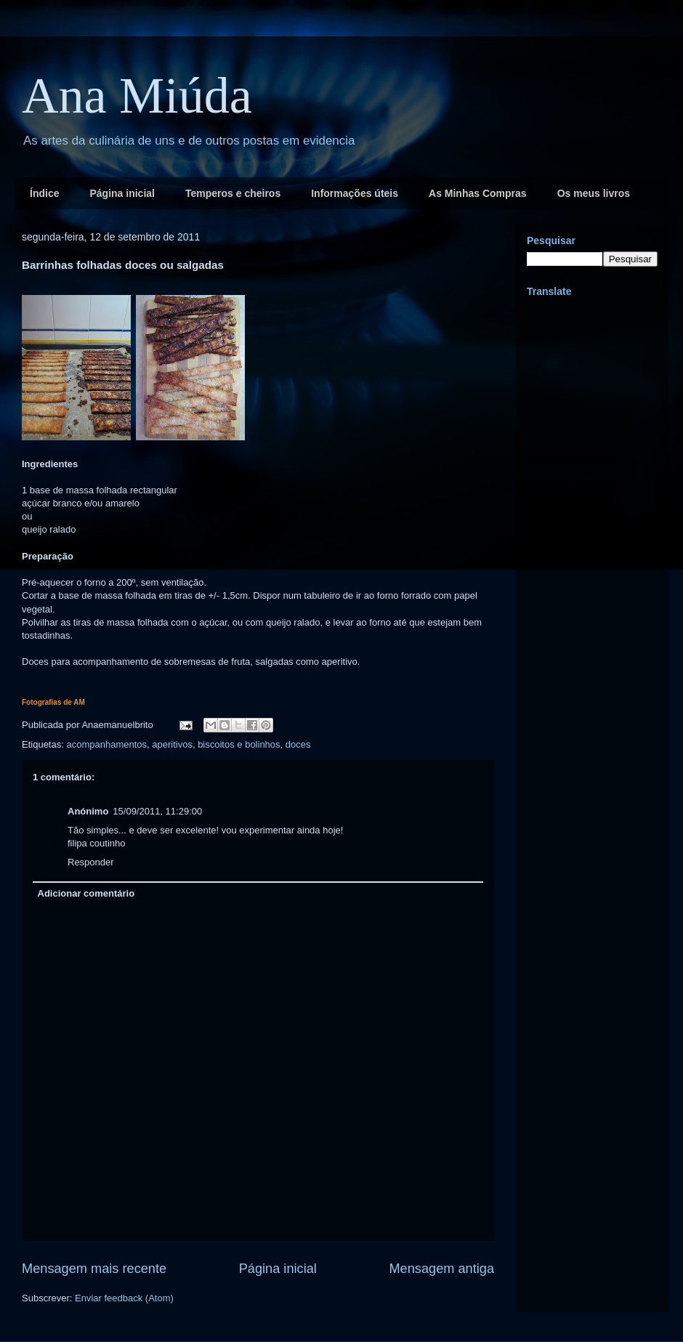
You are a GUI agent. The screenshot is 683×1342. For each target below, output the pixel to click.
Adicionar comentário (86, 893)
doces (298, 744)
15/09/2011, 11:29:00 (157, 811)
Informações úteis (354, 193)
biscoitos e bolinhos (239, 744)
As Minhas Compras (478, 193)
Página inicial (121, 193)
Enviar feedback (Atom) (124, 1298)
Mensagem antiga (441, 1268)
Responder (91, 862)
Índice (44, 193)
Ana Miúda (137, 96)
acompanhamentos (106, 744)
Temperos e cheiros (232, 193)
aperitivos (172, 744)
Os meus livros (593, 193)
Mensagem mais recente (94, 1268)
